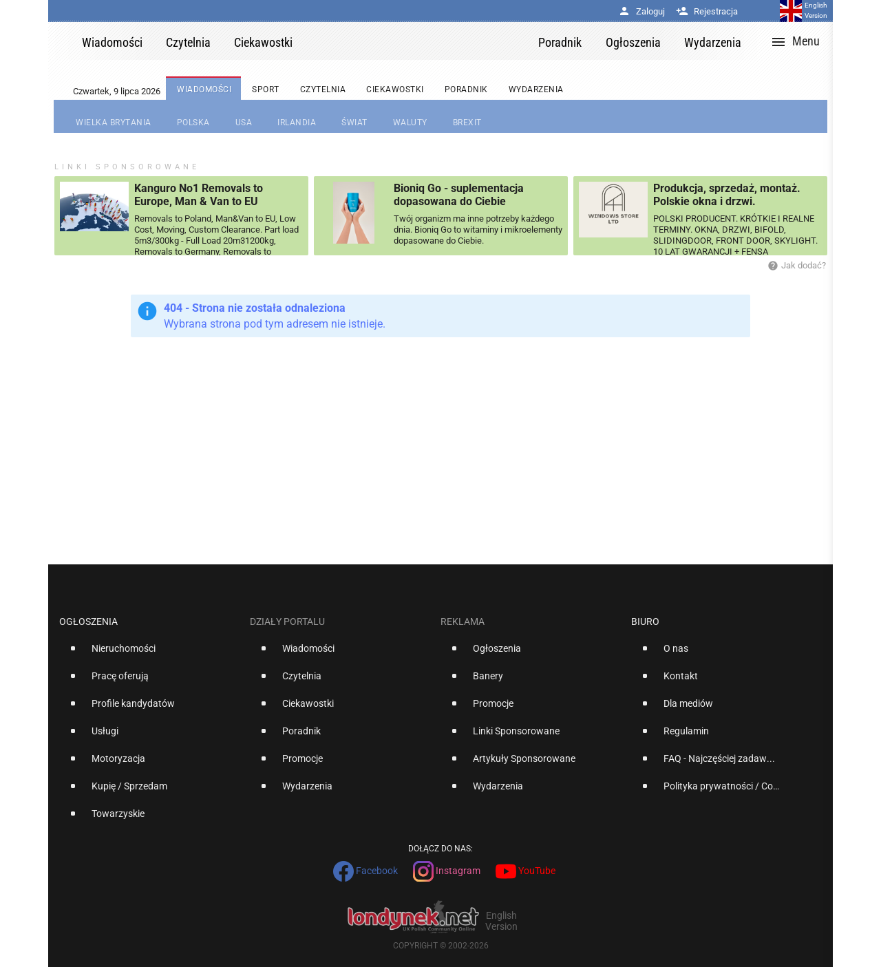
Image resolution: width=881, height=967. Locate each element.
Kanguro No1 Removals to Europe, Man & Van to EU (198, 195)
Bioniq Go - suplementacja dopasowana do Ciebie (459, 195)
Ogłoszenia (88, 621)
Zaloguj (641, 11)
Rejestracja (707, 11)
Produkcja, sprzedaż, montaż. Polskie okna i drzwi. (726, 195)
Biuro (645, 621)
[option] (149, 654)
